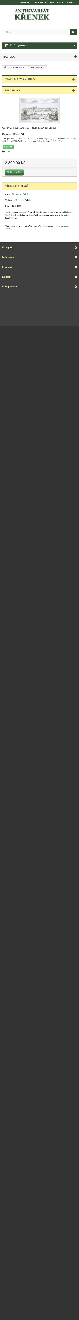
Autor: (8, 194)
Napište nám (25, 2)
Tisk (8, 151)
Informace (13, 90)
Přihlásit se (71, 2)
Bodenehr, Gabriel (21, 194)
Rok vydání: (10, 206)
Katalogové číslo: (10, 134)
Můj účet (7, 267)
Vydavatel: (10, 200)
